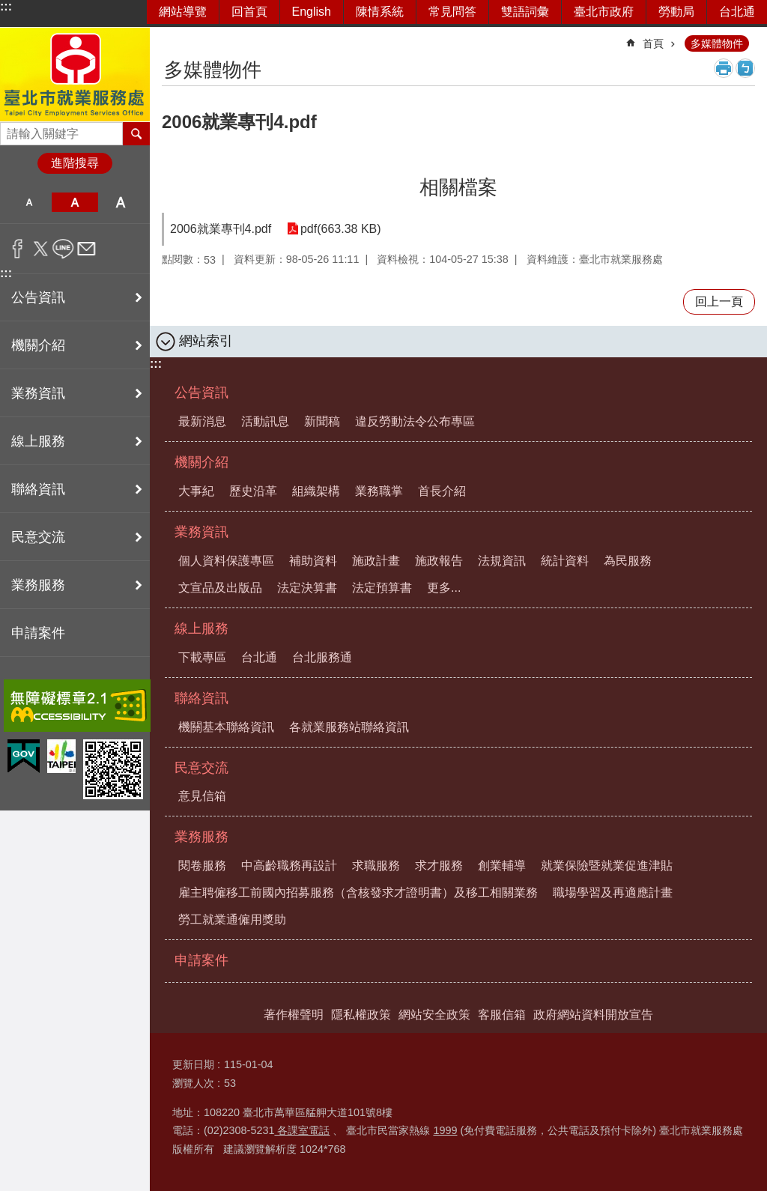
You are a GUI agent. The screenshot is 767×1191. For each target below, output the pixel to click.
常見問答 (452, 11)
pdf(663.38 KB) (340, 228)
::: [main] (172, 37)
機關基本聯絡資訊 (226, 727)
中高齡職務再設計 (289, 865)
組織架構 (316, 491)
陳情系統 (380, 11)
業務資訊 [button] (38, 393)
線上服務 (201, 628)
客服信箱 (502, 1014)
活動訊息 (265, 421)
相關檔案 (458, 187)
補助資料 (313, 560)
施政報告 (439, 560)
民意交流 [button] (38, 537)
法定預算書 (382, 587)
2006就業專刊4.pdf (220, 228)
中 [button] (74, 202)
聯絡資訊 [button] (38, 489)
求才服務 (439, 865)
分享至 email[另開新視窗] (86, 248)
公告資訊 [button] (38, 297)
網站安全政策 (434, 1014)
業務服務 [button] (38, 585)
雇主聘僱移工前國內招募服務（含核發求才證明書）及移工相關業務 (358, 892)
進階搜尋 (75, 163)
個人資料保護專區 (226, 560)
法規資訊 (502, 560)
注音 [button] (745, 68)
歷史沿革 (253, 491)
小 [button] (29, 202)
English (311, 11)
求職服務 (376, 865)
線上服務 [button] (38, 441)
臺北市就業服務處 (75, 74)
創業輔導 (502, 865)
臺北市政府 (604, 11)
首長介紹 (442, 491)
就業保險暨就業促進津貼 (607, 865)
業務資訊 (201, 531)
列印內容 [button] (723, 68)
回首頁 (249, 11)
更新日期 (193, 1064)
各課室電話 (302, 1130)
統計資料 (565, 560)
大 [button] (121, 202)
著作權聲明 (294, 1014)
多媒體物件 (717, 43)
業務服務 (201, 836)
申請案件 (38, 632)
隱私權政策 (361, 1014)
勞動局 (676, 11)
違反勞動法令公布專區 (415, 421)
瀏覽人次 (193, 1083)
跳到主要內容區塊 (7, 7)
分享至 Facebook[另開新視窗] (17, 248)
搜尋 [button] (136, 133)
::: (6, 6)
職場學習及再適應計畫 (613, 892)
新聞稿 (322, 421)
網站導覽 (183, 11)
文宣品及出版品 (220, 587)
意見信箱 (202, 796)
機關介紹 (201, 462)
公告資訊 (201, 392)
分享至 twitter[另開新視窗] (40, 248)
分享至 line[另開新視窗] (63, 248)
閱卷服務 (202, 865)
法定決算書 (307, 587)
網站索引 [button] (206, 340)
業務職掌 (379, 491)
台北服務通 (322, 657)
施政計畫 (376, 560)
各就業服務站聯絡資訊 (349, 727)
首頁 (653, 43)
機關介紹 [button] (38, 345)
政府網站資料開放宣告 (593, 1014)
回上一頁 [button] (719, 301)
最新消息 (202, 421)
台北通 (737, 11)
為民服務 (628, 560)
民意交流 (201, 767)
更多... (444, 587)
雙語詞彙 (525, 11)
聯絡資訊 (201, 698)
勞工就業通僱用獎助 (232, 919)
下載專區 (202, 657)
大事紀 (196, 491)
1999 (445, 1130)
